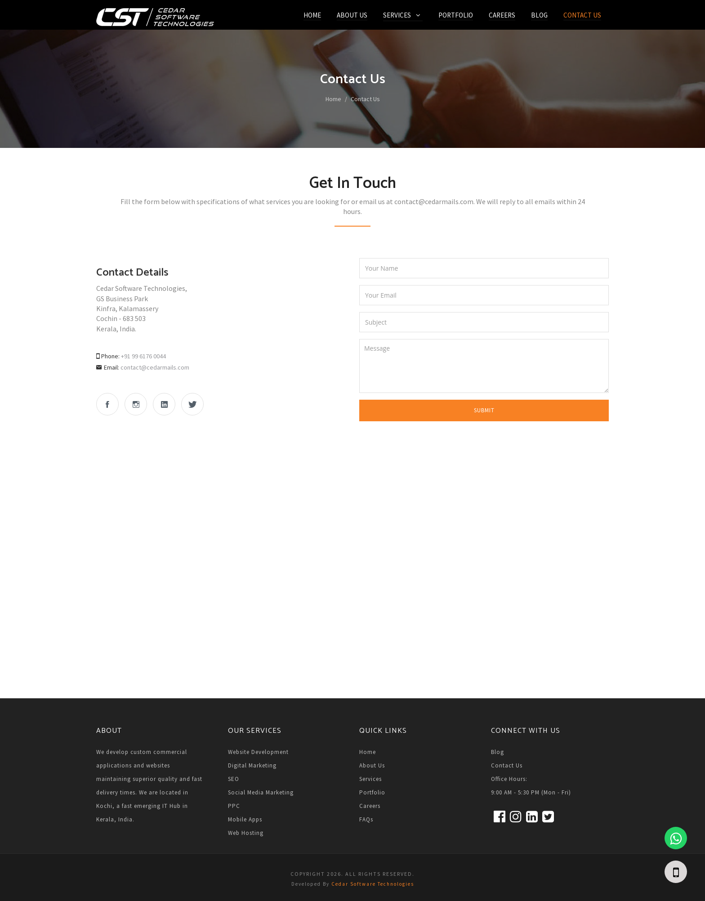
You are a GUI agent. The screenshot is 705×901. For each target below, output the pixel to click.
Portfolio (455, 15)
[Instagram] (514, 818)
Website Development (258, 752)
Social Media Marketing (261, 792)
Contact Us (582, 15)
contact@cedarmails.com (154, 367)
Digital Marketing (252, 765)
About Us (352, 15)
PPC (234, 806)
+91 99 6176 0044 (143, 356)
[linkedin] (530, 818)
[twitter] (547, 818)
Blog (539, 15)
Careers (502, 15)
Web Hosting (245, 833)
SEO (233, 779)
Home (312, 15)
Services (397, 15)
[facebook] (498, 818)
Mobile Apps (245, 819)
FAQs (366, 819)
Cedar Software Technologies (372, 884)
